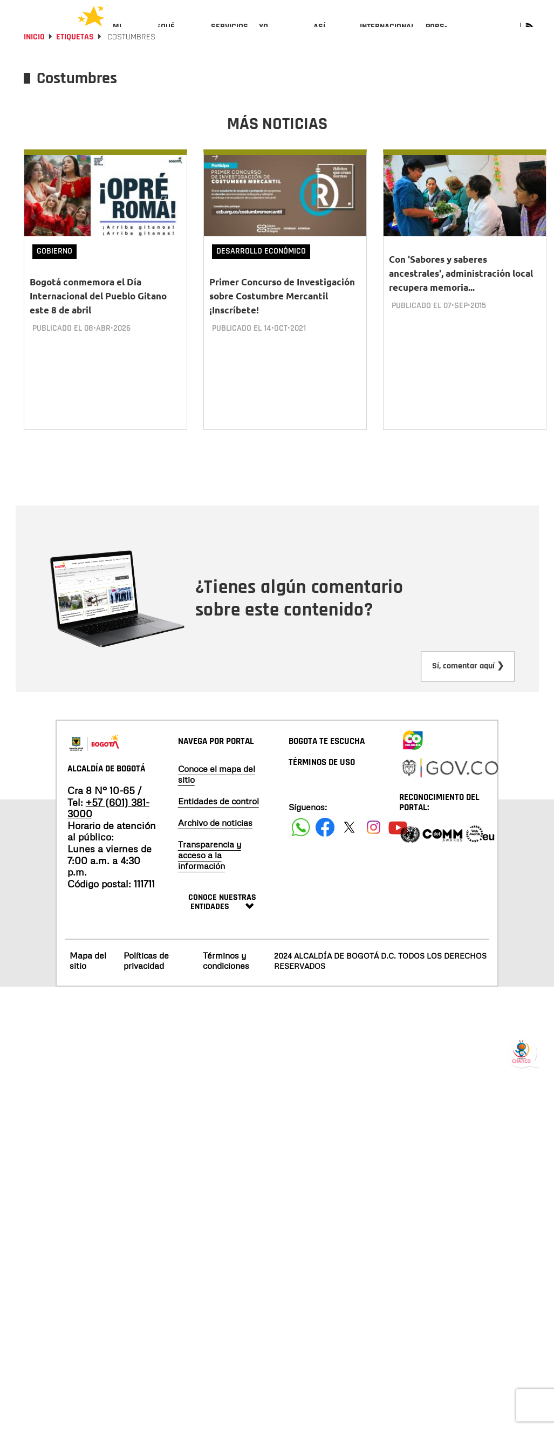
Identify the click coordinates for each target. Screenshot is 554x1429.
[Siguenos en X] (349, 845)
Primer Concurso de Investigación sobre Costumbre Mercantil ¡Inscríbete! (282, 325)
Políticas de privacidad (146, 978)
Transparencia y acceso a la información (209, 873)
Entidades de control (218, 819)
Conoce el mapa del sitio (216, 792)
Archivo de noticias (215, 841)
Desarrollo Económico (261, 280)
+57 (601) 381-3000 (108, 826)
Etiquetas (75, 66)
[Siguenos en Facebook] (300, 845)
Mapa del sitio (88, 978)
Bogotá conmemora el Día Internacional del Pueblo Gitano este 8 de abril (98, 325)
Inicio (34, 66)
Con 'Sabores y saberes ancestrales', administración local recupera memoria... (461, 302)
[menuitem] (129, 35)
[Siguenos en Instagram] (373, 845)
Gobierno (54, 280)
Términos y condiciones (226, 978)
